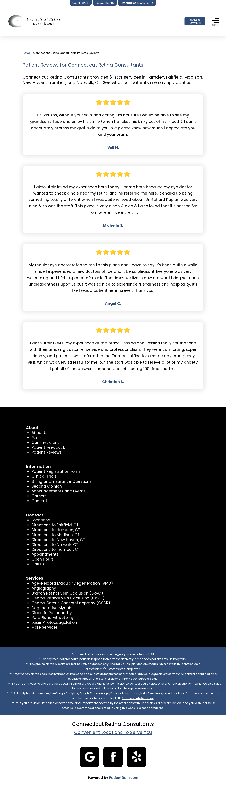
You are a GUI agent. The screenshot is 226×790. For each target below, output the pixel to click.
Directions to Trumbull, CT (56, 549)
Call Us (38, 564)
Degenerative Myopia (52, 608)
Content (39, 501)
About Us (40, 432)
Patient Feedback (48, 447)
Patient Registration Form (56, 471)
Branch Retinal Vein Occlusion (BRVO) (67, 593)
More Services (45, 627)
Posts (37, 437)
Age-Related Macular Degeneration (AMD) (72, 583)
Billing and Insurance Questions (62, 481)
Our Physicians (46, 442)
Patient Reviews (47, 452)
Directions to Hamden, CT (56, 529)
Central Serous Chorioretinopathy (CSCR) (71, 603)
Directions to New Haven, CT (58, 539)
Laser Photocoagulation (54, 622)
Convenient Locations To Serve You (113, 732)
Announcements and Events (59, 491)
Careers (39, 496)
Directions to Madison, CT (56, 535)
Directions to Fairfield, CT (55, 525)
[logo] (35, 21)
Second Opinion (47, 486)
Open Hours (43, 559)
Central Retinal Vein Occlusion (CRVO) (68, 598)
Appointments (45, 554)
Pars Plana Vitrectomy (53, 617)
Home (26, 53)
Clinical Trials (44, 476)
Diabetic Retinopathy (52, 612)
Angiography (44, 588)
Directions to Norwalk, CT (55, 544)
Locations (41, 520)
